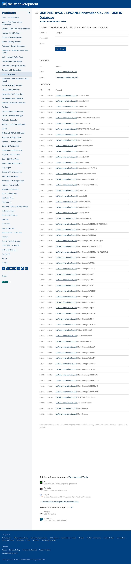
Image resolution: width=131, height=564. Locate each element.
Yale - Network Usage (10, 176)
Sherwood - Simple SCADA (12, 150)
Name (42, 44)
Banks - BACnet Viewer (10, 146)
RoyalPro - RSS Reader (10, 189)
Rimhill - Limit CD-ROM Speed (13, 124)
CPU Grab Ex (6, 202)
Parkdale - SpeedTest (10, 120)
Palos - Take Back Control (11, 163)
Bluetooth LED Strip (9, 215)
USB (71, 507)
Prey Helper (6, 168)
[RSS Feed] (3, 268)
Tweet (4, 276)
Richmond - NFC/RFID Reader (13, 133)
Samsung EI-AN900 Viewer (12, 172)
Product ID (44, 38)
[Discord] (14, 268)
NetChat (5, 237)
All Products (6, 538)
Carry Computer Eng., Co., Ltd (67, 77)
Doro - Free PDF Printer (10, 18)
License (5, 547)
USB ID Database (8, 74)
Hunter (4, 263)
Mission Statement (30, 550)
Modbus (36, 540)
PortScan (5, 107)
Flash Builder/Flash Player (12, 61)
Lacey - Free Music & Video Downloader (12, 23)
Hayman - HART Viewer (11, 155)
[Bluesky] (11, 268)
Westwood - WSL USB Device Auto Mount (15, 80)
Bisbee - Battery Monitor (11, 42)
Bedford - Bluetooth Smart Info (13, 103)
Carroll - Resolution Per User (13, 111)
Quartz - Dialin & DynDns (11, 241)
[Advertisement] (16, 322)
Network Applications (39, 538)
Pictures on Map (8, 211)
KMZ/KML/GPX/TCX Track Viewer (15, 207)
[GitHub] (22, 268)
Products (9, 13)
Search (60, 49)
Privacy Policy (14, 550)
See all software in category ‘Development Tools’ (59, 502)
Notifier (81, 538)
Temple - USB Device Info (11, 70)
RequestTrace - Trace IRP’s (12, 233)
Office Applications (21, 538)
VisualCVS (6, 224)
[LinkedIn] (26, 268)
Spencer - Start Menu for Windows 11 (16, 29)
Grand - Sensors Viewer (10, 90)
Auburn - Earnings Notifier (11, 137)
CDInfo (4, 129)
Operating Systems (49, 540)
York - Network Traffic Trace (12, 57)
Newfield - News (8, 198)
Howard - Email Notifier (11, 33)
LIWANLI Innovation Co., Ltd (66, 72)
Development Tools (78, 477)
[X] (7, 268)
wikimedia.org (88, 425)
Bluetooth (20, 540)
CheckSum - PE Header (11, 245)
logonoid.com (74, 425)
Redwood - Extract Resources (13, 46)
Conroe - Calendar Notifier (12, 37)
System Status (44, 550)
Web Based (54, 538)
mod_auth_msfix (8, 228)
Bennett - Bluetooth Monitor (12, 98)
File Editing (121, 538)
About (4, 550)
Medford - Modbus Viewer (12, 142)
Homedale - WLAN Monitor (12, 94)
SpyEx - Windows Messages (12, 116)
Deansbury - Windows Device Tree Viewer (15, 51)
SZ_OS (4, 258)
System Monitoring (94, 538)
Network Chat (109, 538)
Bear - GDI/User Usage (10, 159)
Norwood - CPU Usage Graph (13, 181)
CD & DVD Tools (8, 540)
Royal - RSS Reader (9, 194)
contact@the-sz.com (9, 553)
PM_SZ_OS (6, 254)
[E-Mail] (18, 268)
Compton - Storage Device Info (13, 66)
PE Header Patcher (9, 250)
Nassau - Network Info (10, 185)
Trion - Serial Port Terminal (12, 85)
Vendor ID (43, 33)
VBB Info (5, 219)
